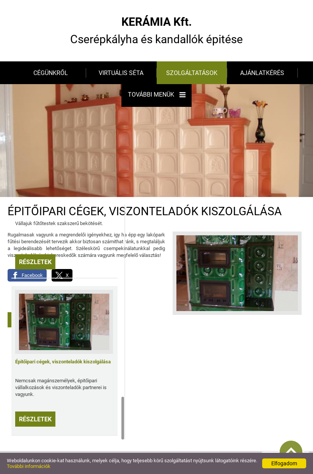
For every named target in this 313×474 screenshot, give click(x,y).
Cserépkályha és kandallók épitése (156, 30)
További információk (28, 466)
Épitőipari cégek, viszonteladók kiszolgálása (63, 361)
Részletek (35, 262)
